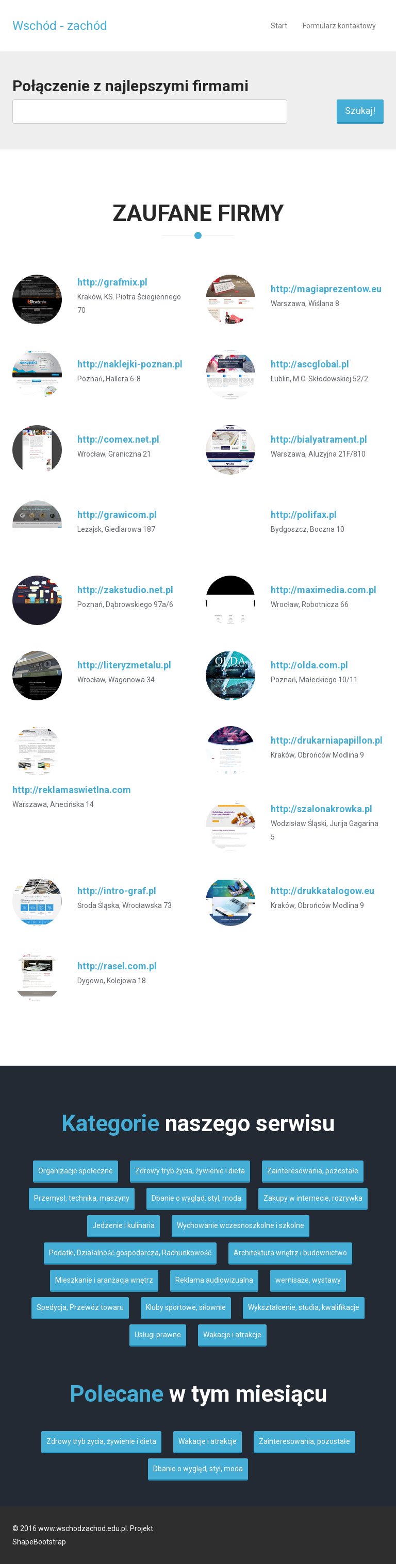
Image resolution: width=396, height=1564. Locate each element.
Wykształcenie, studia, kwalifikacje (303, 1307)
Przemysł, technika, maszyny (81, 1198)
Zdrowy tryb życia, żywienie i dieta (190, 1171)
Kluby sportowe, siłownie (186, 1307)
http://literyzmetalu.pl (124, 665)
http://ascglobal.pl (310, 364)
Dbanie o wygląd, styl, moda (196, 1198)
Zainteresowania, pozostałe (312, 1171)
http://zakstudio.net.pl (125, 589)
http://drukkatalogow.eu (322, 890)
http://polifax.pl (304, 514)
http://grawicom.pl (117, 514)
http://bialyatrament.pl (319, 439)
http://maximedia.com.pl (323, 589)
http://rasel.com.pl (117, 966)
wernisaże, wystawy (308, 1280)
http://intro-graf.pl (116, 890)
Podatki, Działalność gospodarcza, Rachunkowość (130, 1253)
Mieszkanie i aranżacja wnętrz (104, 1280)
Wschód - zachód (59, 26)
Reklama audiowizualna (214, 1280)
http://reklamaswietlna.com (71, 789)
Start (279, 26)
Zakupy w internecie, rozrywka (312, 1198)
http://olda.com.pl (309, 665)
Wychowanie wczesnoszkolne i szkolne (240, 1225)
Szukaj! (360, 110)
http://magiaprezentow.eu (326, 288)
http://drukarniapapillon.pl (327, 740)
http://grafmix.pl (112, 282)
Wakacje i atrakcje (232, 1335)
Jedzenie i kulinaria (123, 1225)
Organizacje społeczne (75, 1171)
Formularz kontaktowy (339, 26)
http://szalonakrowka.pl (321, 808)
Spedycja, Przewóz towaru (80, 1307)
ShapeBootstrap (39, 1542)
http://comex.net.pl (118, 439)
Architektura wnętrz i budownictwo (290, 1253)
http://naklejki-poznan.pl (130, 364)
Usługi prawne (158, 1335)
